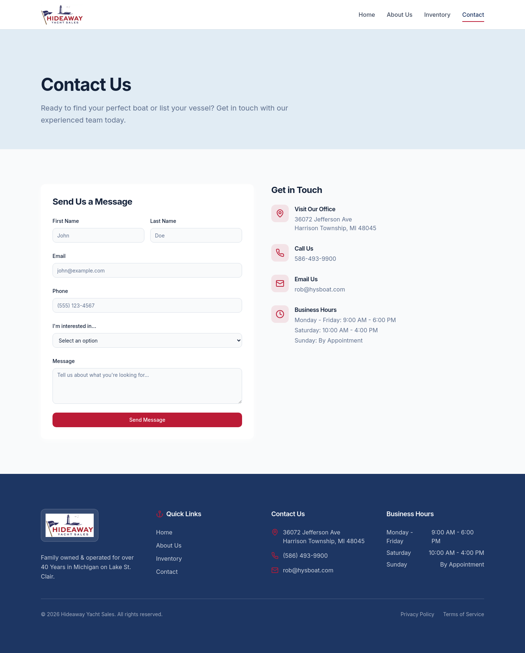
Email (59, 256)
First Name (65, 221)
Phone (60, 291)
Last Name (163, 221)
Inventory (437, 14)
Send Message (147, 420)
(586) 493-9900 (305, 555)
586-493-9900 (315, 258)
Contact (473, 14)
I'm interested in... (74, 326)
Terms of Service (463, 614)
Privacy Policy (418, 614)
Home (367, 14)
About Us (400, 14)
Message (63, 361)
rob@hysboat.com (320, 289)
